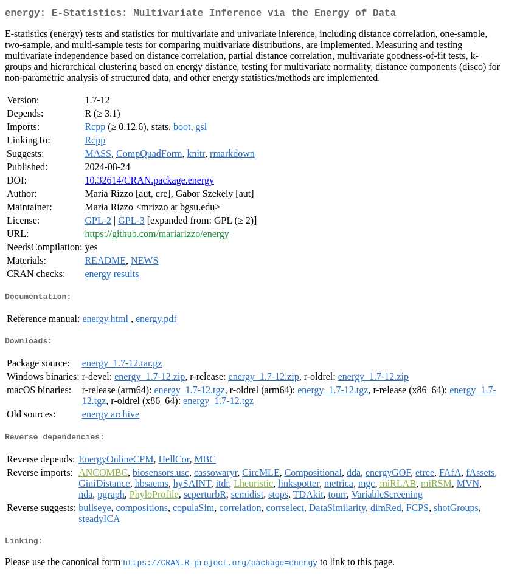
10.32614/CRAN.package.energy (149, 182)
